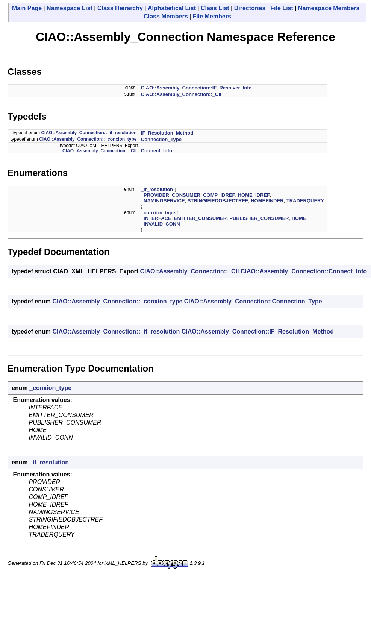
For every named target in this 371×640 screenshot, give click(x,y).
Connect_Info (156, 150)
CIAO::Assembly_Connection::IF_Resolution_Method (258, 331)
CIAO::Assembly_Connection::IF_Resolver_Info (196, 88)
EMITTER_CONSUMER (200, 218)
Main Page (27, 8)
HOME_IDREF (254, 195)
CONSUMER (186, 195)
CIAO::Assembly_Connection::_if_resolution (88, 132)
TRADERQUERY (305, 200)
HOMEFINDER (267, 200)
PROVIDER (156, 195)
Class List (215, 8)
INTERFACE (157, 218)
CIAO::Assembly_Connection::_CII (181, 94)
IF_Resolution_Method (167, 133)
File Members (212, 16)
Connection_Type (161, 139)
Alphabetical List (172, 8)
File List (281, 8)
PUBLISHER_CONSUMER (259, 218)
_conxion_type (158, 212)
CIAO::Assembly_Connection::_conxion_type (87, 139)
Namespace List (69, 8)
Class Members (166, 16)
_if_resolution (157, 189)
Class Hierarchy (120, 8)
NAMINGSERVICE (164, 200)
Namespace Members (329, 8)
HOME (299, 218)
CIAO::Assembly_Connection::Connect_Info (304, 271)
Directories (250, 8)
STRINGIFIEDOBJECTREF (218, 200)
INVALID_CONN (162, 224)
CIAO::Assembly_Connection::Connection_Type (253, 301)
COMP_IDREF (219, 195)
